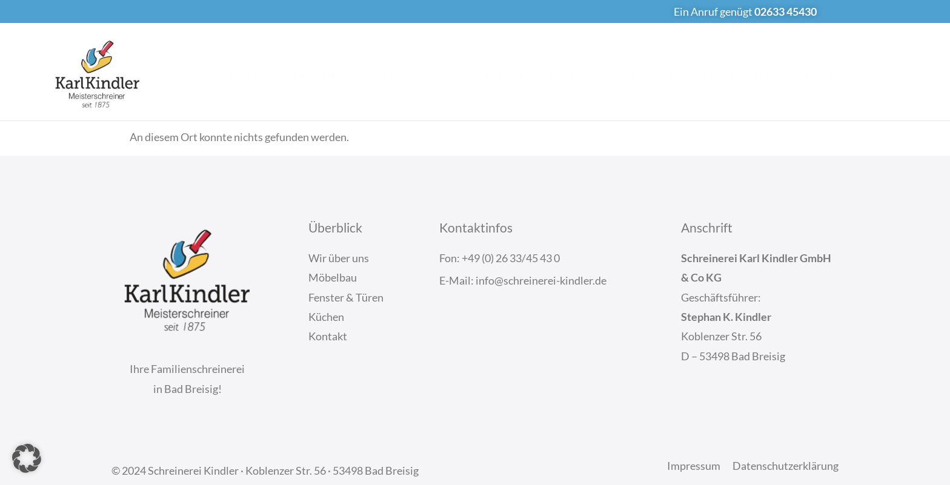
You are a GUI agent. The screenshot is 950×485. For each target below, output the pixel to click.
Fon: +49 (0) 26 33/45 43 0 (499, 258)
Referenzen (733, 75)
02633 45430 (785, 11)
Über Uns (325, 74)
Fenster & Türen (542, 74)
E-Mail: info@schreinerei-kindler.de (522, 280)
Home (248, 75)
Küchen (649, 75)
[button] (26, 458)
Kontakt (820, 75)
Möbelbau (422, 74)
